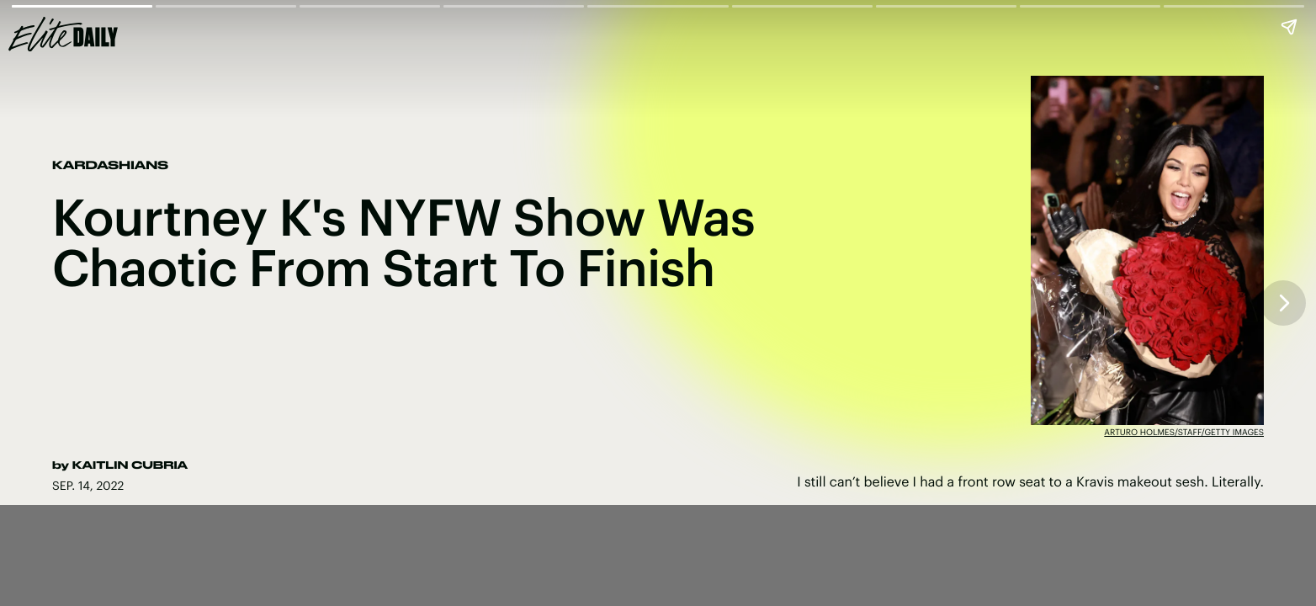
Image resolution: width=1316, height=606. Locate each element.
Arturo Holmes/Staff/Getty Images (1184, 432)
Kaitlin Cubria (130, 465)
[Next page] (1283, 303)
